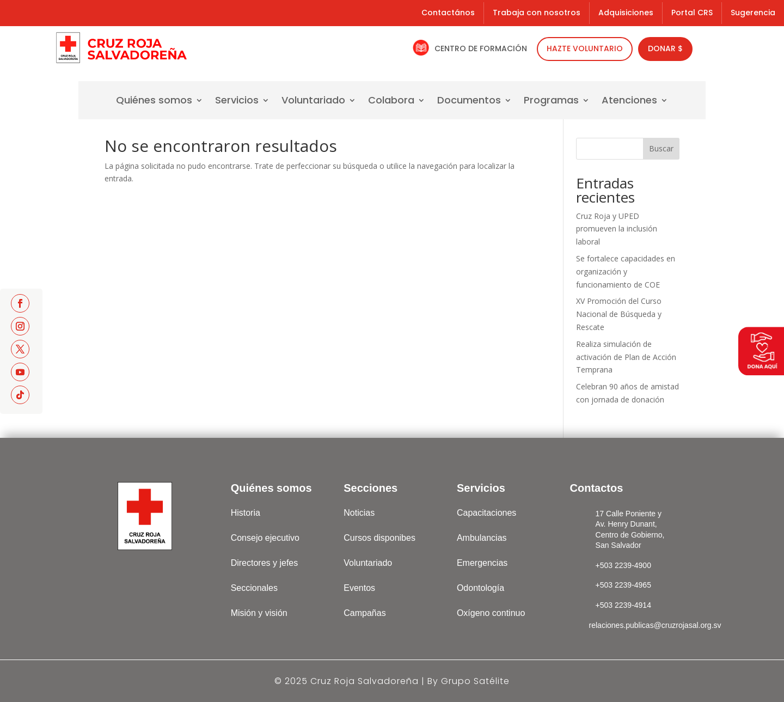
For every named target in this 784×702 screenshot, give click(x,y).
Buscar (661, 148)
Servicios (237, 101)
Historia (245, 512)
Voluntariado (313, 101)
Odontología (480, 588)
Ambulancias (482, 537)
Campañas (364, 613)
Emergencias (482, 562)
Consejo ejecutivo (265, 537)
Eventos (359, 588)
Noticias (359, 512)
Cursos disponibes (379, 537)
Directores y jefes (264, 562)
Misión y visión (259, 613)
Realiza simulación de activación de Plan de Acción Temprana (626, 357)
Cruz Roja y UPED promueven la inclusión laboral (616, 229)
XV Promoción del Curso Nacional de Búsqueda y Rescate (618, 314)
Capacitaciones (486, 512)
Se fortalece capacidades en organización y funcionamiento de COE (625, 271)
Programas (551, 101)
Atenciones (629, 101)
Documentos (469, 101)
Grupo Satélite (475, 681)
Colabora (391, 101)
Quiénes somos (154, 101)
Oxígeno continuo (491, 613)
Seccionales (254, 588)
